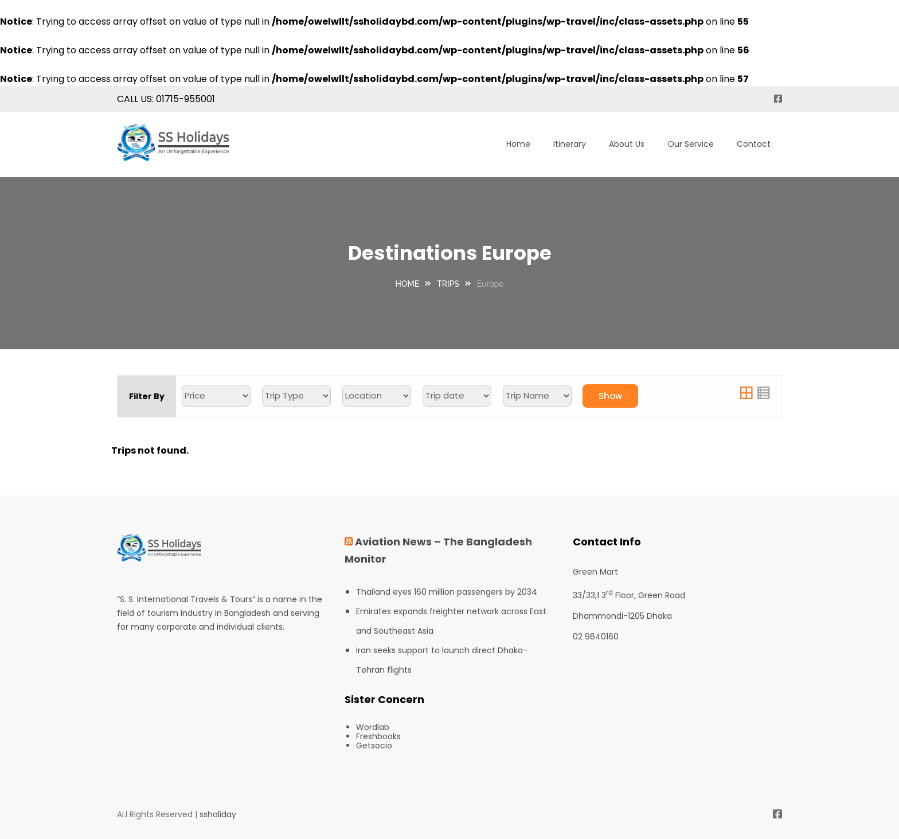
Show (610, 396)
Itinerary (569, 144)
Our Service (690, 144)
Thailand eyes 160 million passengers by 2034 (446, 592)
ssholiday (218, 814)
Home (518, 144)
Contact (754, 144)
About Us (626, 144)
